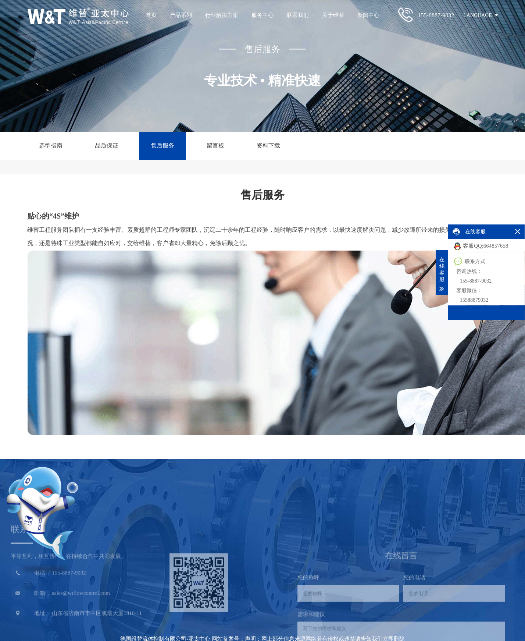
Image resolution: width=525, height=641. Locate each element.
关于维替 (333, 15)
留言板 (215, 145)
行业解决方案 (221, 15)
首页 (151, 15)
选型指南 (51, 145)
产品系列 (181, 15)
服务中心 (262, 15)
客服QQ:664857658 (481, 246)
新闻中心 (368, 15)
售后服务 (162, 145)
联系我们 (298, 15)
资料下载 (268, 145)
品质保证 (106, 145)
